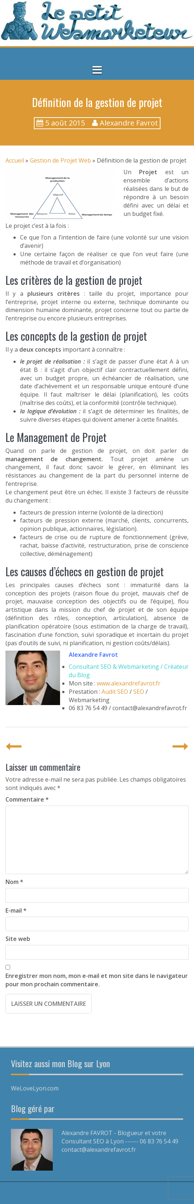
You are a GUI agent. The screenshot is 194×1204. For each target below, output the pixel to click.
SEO (138, 692)
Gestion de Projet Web (60, 160)
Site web (17, 939)
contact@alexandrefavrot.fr (99, 1150)
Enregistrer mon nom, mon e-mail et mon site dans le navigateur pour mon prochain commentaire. (96, 980)
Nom (14, 882)
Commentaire (27, 799)
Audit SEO (115, 692)
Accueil (14, 160)
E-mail (16, 910)
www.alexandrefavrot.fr (129, 683)
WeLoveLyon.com (35, 1088)
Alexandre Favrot (129, 123)
